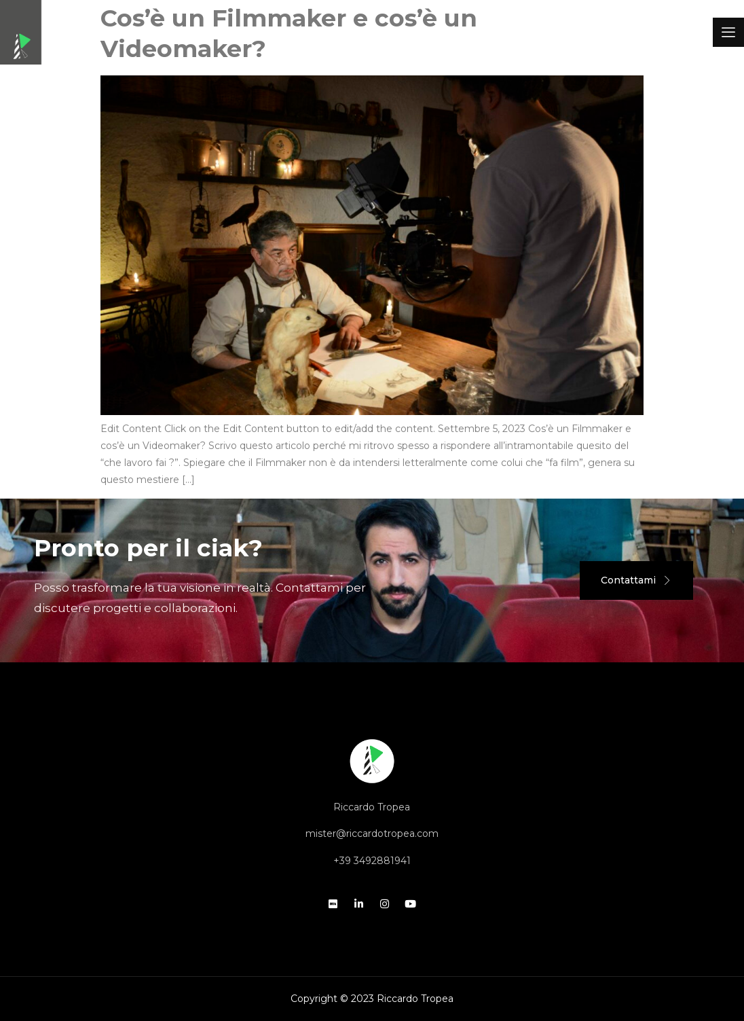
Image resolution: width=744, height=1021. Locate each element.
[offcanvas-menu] (728, 32)
